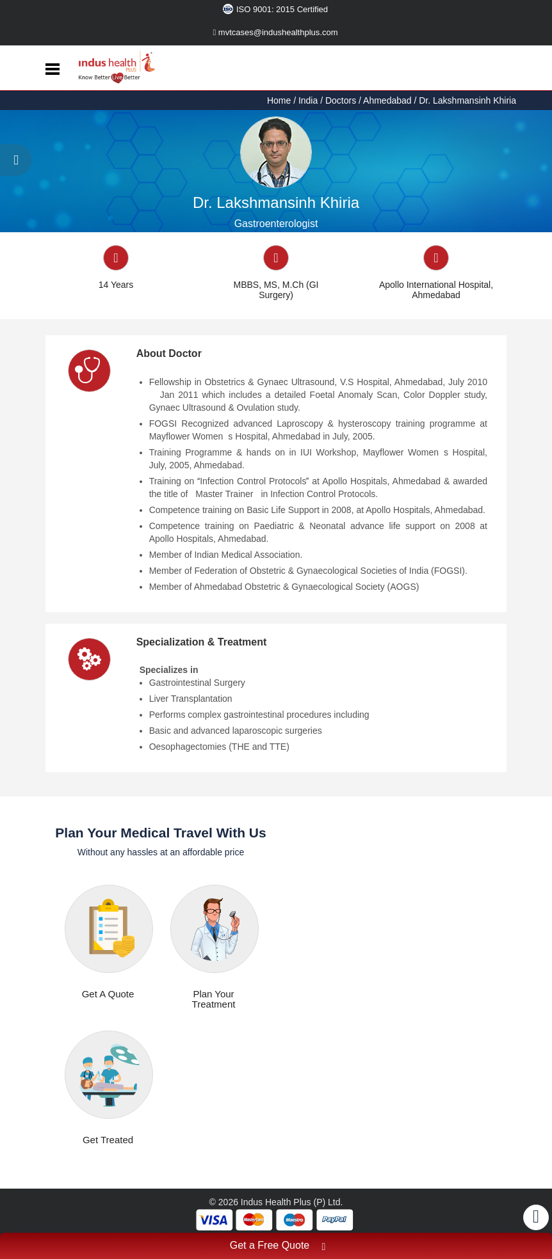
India (308, 100)
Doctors (340, 100)
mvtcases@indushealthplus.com (275, 32)
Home (280, 100)
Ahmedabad (387, 100)
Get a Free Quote (278, 1247)
